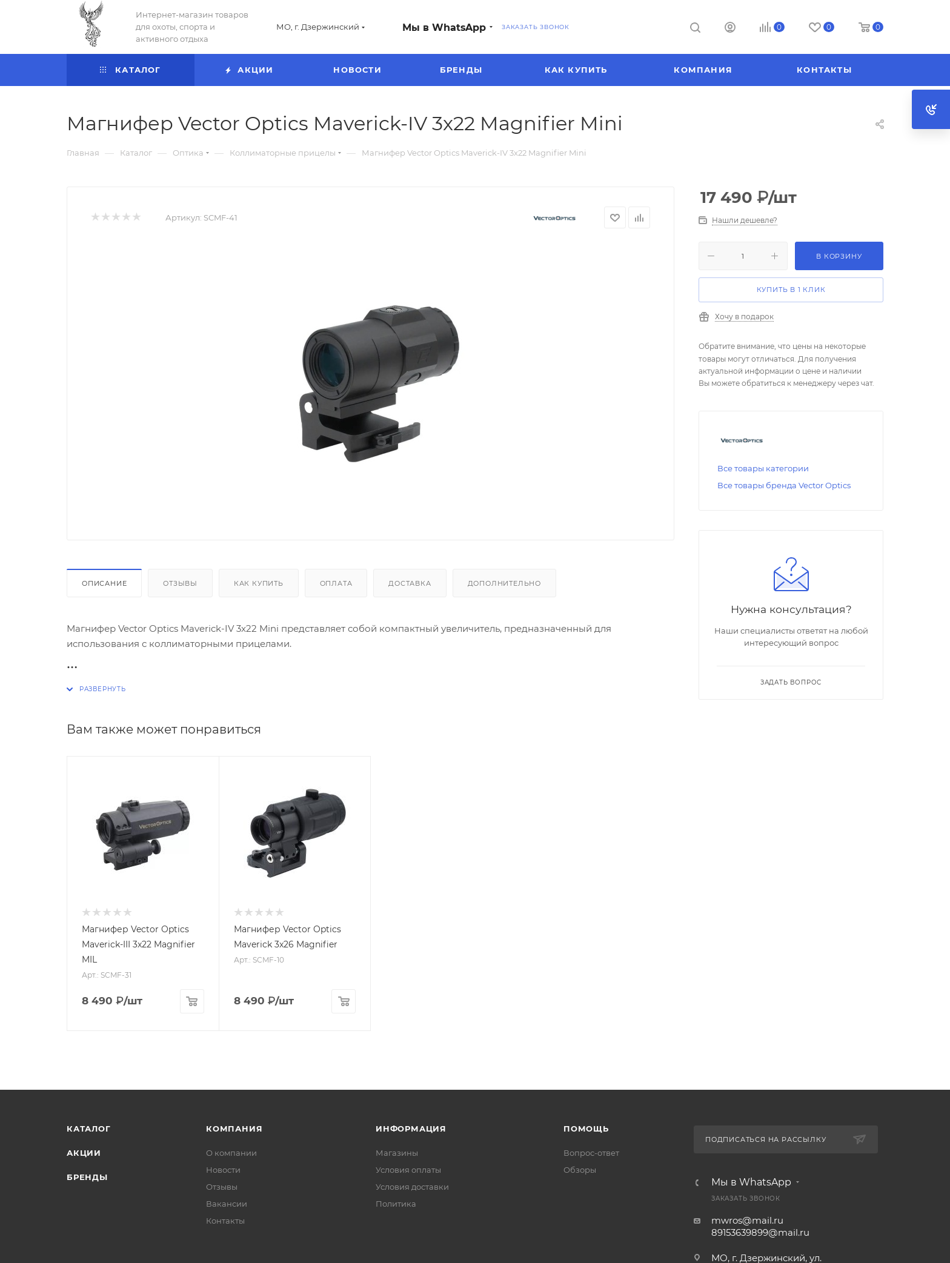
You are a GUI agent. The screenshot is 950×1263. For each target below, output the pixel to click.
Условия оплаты (408, 1170)
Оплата (336, 583)
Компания (234, 1128)
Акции (84, 1153)
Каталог (89, 1128)
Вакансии (226, 1203)
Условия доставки (412, 1187)
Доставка (409, 583)
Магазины (397, 1153)
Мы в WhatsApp (444, 27)
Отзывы (180, 583)
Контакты (225, 1220)
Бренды (87, 1177)
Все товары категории (763, 468)
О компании (231, 1153)
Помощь (586, 1128)
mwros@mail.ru (747, 1220)
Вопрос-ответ (591, 1153)
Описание (104, 583)
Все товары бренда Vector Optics (784, 485)
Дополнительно (504, 583)
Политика (396, 1203)
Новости (223, 1170)
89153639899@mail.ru (760, 1232)
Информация (411, 1128)
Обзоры (579, 1170)
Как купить (259, 583)
